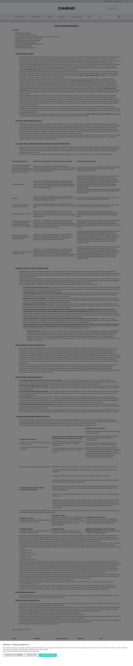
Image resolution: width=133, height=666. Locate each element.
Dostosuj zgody (32, 655)
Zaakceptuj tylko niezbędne (14, 655)
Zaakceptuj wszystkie (48, 655)
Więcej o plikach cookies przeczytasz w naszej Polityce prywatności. (21, 651)
